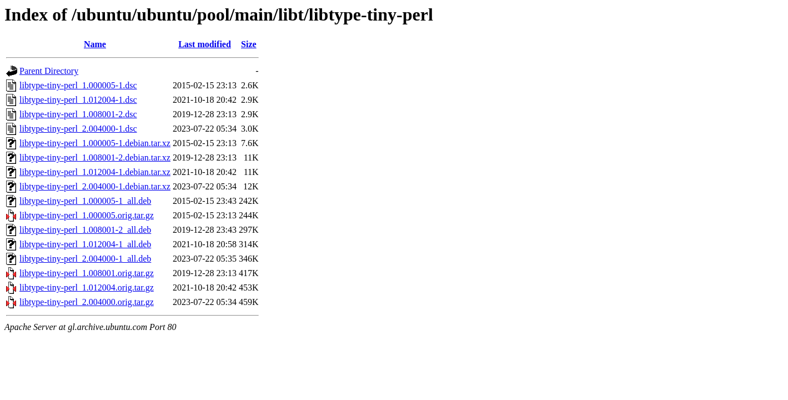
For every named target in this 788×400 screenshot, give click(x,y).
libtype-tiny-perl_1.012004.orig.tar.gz (86, 287)
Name (95, 44)
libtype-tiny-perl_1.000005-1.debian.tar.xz (94, 143)
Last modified (204, 44)
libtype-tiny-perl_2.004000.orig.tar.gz (86, 302)
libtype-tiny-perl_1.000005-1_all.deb (85, 201)
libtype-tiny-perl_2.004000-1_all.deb (85, 258)
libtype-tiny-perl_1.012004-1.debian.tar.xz (94, 172)
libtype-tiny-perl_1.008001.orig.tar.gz (86, 273)
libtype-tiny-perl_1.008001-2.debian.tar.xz (94, 157)
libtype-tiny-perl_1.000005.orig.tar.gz (86, 215)
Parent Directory (48, 71)
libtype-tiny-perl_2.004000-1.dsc (78, 128)
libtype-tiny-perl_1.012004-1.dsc (78, 99)
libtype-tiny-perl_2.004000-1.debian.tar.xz (94, 186)
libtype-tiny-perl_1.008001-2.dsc (78, 114)
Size (249, 44)
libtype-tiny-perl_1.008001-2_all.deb (85, 229)
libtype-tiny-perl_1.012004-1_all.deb (85, 244)
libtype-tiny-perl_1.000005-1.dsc (78, 85)
